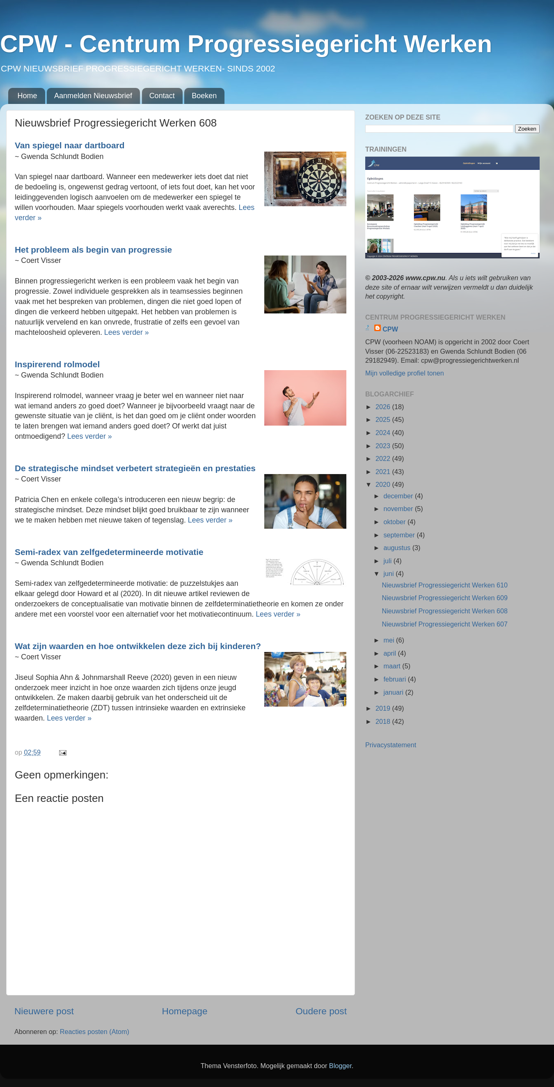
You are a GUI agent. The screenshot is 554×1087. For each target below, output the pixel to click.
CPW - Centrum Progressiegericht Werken (246, 44)
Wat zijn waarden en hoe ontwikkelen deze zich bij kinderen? (138, 646)
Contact (162, 96)
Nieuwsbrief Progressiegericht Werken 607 (445, 624)
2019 (383, 708)
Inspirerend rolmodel (57, 364)
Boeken (204, 96)
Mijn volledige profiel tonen (404, 373)
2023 (383, 445)
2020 (383, 484)
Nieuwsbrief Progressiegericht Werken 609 (445, 597)
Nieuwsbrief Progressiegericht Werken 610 (445, 585)
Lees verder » (126, 332)
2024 (383, 432)
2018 (383, 721)
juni (389, 573)
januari (394, 692)
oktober (395, 521)
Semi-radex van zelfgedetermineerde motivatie (109, 552)
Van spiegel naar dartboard (69, 145)
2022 (383, 458)
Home (27, 96)
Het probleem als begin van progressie (93, 249)
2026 (383, 406)
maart (392, 666)
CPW (390, 329)
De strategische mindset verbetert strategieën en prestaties (135, 468)
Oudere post (321, 1011)
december (398, 496)
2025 (383, 419)
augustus (397, 547)
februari (395, 679)
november (398, 508)
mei (389, 640)
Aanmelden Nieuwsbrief (93, 96)
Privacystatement (390, 744)
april (390, 653)
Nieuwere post (44, 1011)
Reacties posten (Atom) (94, 1031)
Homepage (185, 1011)
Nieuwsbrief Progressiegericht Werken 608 (445, 611)
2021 (383, 471)
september (400, 535)
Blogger (340, 1065)
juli (388, 560)
